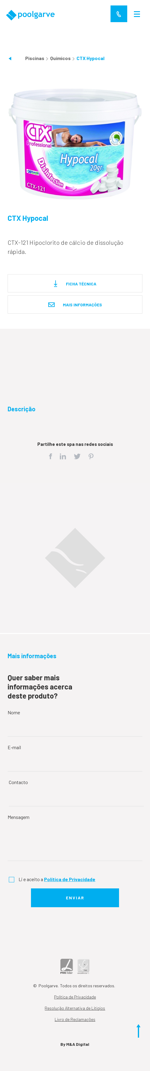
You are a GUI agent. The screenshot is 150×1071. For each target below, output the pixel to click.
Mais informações (75, 305)
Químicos (61, 58)
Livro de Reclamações (75, 1019)
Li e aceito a (57, 879)
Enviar (75, 897)
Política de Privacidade (75, 996)
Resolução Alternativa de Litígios (75, 1008)
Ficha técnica (75, 284)
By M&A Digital (74, 1044)
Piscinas (35, 58)
